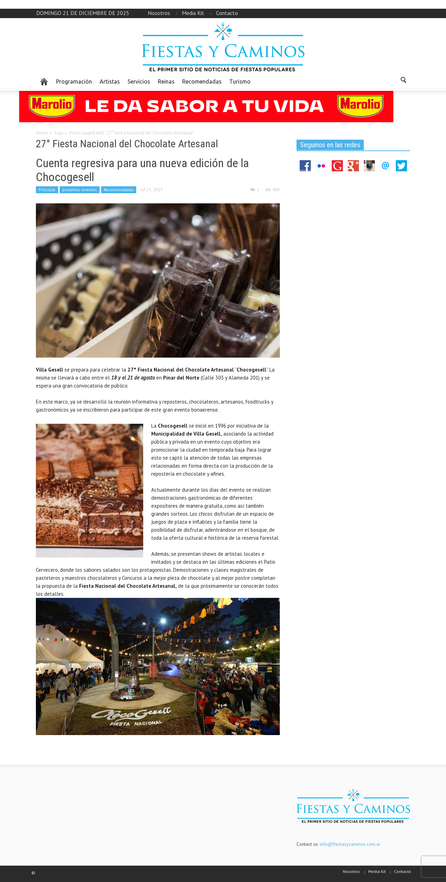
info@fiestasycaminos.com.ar (350, 844)
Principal (47, 189)
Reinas (166, 81)
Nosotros (159, 12)
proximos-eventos (79, 189)
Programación (74, 81)
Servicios (139, 81)
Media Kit (193, 12)
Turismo (240, 81)
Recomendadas (202, 81)
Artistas (110, 81)
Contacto (227, 12)
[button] (403, 81)
